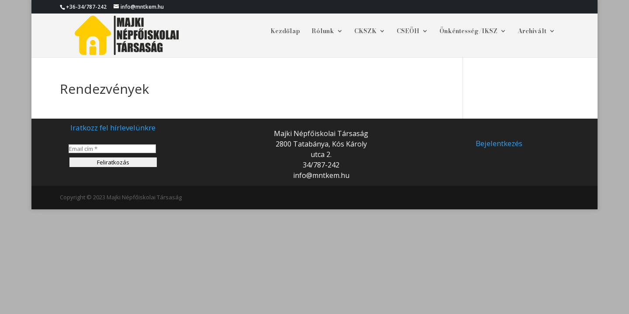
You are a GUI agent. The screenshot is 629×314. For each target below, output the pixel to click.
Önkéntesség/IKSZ (468, 32)
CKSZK (365, 32)
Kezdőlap (285, 32)
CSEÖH (408, 32)
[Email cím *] (112, 148)
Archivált (532, 32)
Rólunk (322, 32)
